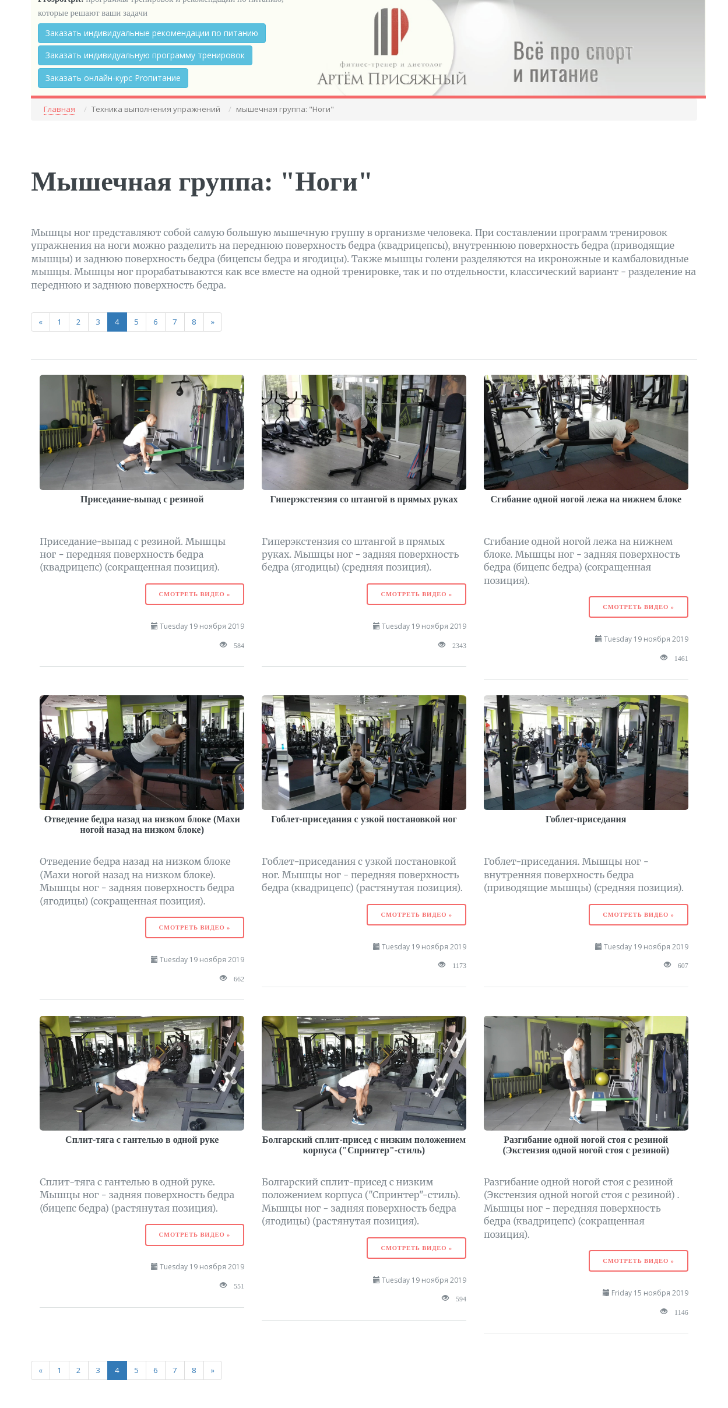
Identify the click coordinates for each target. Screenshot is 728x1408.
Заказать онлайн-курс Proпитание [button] (113, 77)
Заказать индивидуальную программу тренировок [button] (145, 55)
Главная (59, 109)
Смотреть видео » (195, 594)
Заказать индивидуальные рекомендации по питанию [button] (151, 32)
